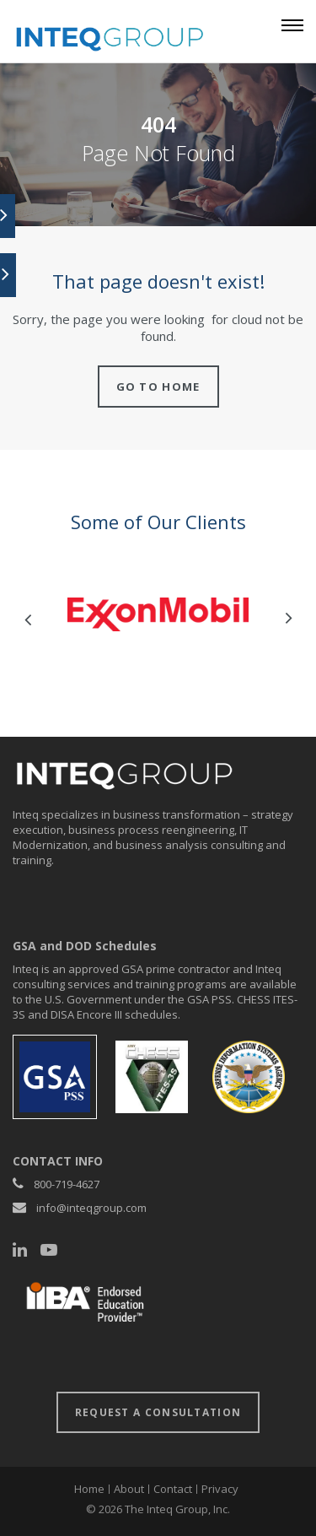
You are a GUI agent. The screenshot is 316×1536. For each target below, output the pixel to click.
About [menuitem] (129, 1488)
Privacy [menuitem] (219, 1488)
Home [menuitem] (89, 1488)
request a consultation (158, 1412)
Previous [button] (27, 619)
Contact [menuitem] (172, 1488)
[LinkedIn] (20, 1249)
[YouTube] (48, 1249)
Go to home (158, 386)
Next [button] (288, 619)
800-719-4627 (66, 1184)
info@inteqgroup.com (91, 1207)
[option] (158, 614)
